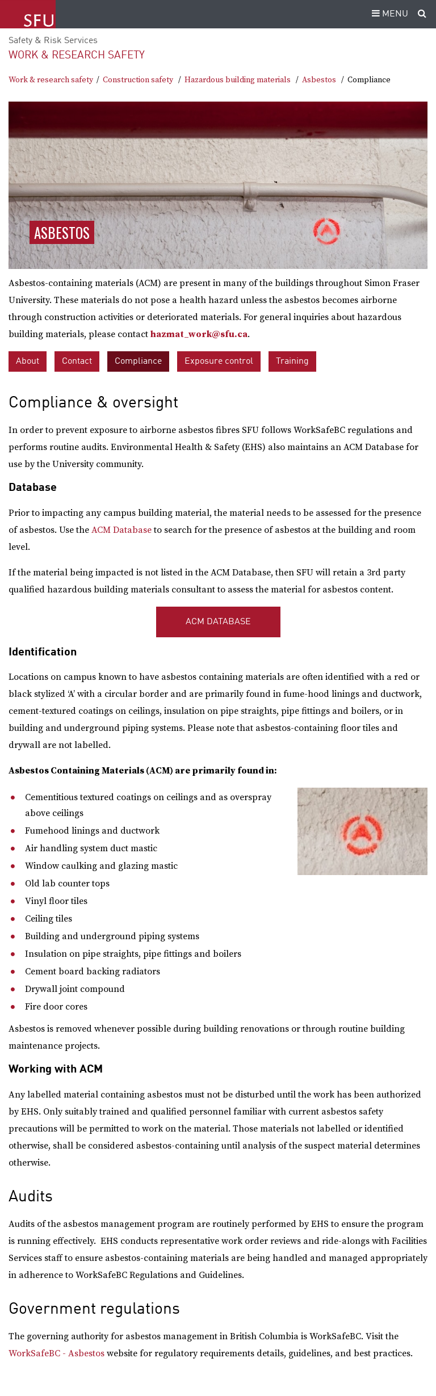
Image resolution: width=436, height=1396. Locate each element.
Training (292, 361)
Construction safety (138, 80)
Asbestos (319, 80)
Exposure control (219, 361)
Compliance (138, 361)
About (27, 361)
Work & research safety (77, 55)
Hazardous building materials (238, 80)
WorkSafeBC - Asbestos (56, 1353)
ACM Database (121, 530)
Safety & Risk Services (53, 40)
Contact (77, 361)
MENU (388, 14)
